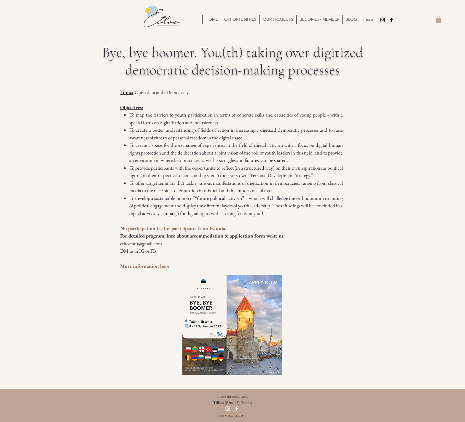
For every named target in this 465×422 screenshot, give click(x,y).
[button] (277, 19)
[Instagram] (383, 20)
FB (153, 251)
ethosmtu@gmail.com (141, 243)
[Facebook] (391, 20)
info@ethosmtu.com (233, 396)
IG (141, 251)
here (164, 266)
